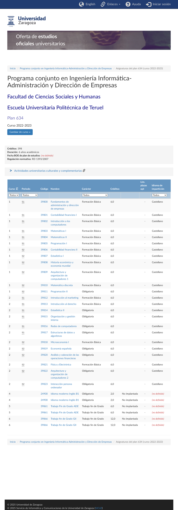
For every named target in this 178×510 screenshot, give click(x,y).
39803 (44, 231)
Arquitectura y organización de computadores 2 (59, 374)
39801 (44, 215)
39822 (44, 371)
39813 (44, 304)
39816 (44, 326)
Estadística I (57, 256)
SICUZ (98, 508)
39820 (44, 355)
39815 (44, 316)
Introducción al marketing (64, 298)
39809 (44, 272)
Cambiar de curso (20, 132)
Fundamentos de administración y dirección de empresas (65, 205)
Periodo (26, 189)
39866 (44, 419)
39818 (44, 342)
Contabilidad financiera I (64, 215)
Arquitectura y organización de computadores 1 (59, 275)
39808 (44, 262)
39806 (44, 250)
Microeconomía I (60, 342)
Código (44, 189)
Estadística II (57, 310)
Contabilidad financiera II (64, 250)
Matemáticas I (58, 231)
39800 (44, 202)
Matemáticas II (59, 237)
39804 (44, 237)
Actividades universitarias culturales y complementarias (48, 170)
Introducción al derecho (63, 304)
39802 (44, 221)
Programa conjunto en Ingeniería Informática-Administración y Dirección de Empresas (66, 68)
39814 (44, 310)
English (89, 4)
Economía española (61, 349)
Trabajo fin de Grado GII (63, 419)
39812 (44, 298)
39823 (44, 384)
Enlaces (113, 4)
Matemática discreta (62, 285)
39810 (44, 285)
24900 (44, 394)
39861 (44, 406)
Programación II (59, 291)
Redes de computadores (64, 326)
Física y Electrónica (61, 364)
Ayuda (136, 4)
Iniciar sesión (161, 4)
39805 (44, 243)
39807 (44, 256)
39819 (44, 349)
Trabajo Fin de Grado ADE (65, 406)
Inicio (13, 68)
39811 (44, 291)
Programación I (59, 243)
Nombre (55, 189)
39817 (44, 332)
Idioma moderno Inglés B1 (65, 394)
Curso (12, 189)
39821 (44, 364)
